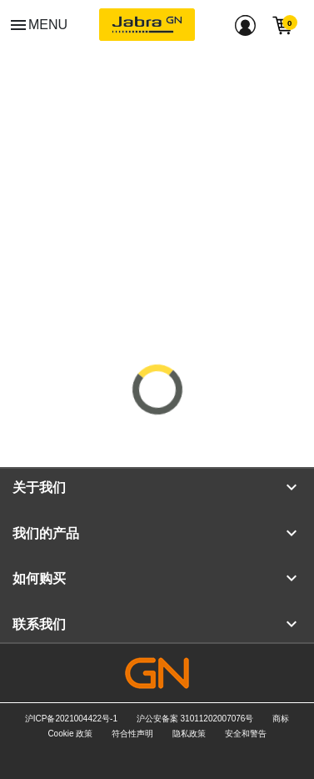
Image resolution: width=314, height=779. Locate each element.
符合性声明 (132, 733)
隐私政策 (189, 733)
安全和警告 (246, 733)
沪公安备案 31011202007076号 (195, 718)
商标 (280, 718)
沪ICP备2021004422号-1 (71, 718)
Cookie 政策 (69, 733)
